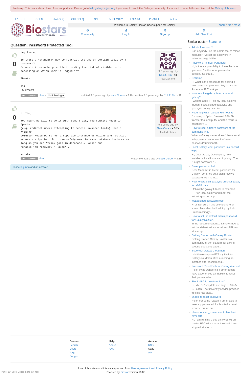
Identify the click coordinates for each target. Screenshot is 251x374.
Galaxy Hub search (226, 8)
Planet (154, 19)
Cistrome (197, 78)
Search (74, 345)
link (42, 95)
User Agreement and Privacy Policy (151, 368)
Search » (214, 41)
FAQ (111, 348)
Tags (72, 352)
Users (73, 348)
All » (173, 19)
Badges (74, 356)
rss (237, 24)
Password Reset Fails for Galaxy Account (216, 266)
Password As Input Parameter (209, 62)
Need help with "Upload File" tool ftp (212, 112)
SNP (96, 19)
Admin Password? (202, 47)
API (150, 352)
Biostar (124, 372)
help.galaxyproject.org (102, 8)
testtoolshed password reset (208, 200)
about (222, 24)
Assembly (116, 19)
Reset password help (204, 166)
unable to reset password (206, 296)
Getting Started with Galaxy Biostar (212, 235)
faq (229, 24)
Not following (56, 95)
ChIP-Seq (77, 19)
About (112, 345)
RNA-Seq (58, 19)
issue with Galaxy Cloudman (208, 250)
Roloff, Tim (165, 74)
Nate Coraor (118, 95)
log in (23, 167)
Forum (135, 19)
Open (39, 19)
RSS (151, 345)
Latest (20, 19)
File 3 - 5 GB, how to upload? (209, 281)
